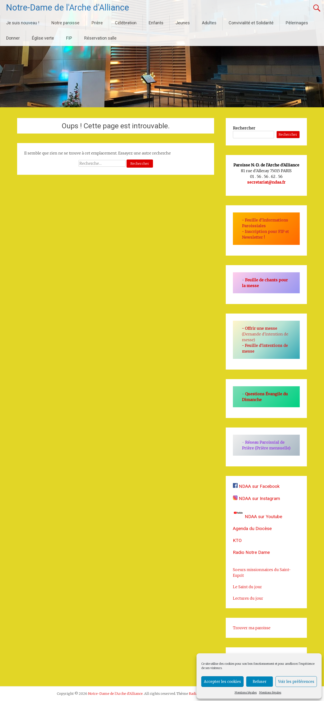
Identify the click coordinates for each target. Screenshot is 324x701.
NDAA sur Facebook (256, 486)
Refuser (259, 681)
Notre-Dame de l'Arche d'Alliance (67, 8)
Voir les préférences (296, 681)
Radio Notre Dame (251, 552)
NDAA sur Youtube (257, 516)
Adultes (209, 22)
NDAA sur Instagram (256, 498)
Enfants (156, 22)
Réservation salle (100, 38)
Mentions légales (246, 692)
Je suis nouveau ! (22, 22)
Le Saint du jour (247, 586)
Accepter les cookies (222, 681)
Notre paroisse (65, 22)
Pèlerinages (297, 22)
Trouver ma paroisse (251, 627)
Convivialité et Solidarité (251, 22)
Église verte (43, 38)
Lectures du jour (248, 598)
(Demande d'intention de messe (265, 334)
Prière (97, 22)
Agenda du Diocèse (252, 528)
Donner (13, 38)
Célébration (126, 22)
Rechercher (244, 128)
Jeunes (183, 22)
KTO (237, 540)
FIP (69, 38)
